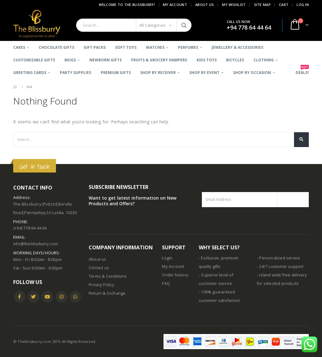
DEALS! (302, 70)
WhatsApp (75, 297)
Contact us (99, 267)
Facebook (19, 297)
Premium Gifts (116, 72)
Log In (303, 4)
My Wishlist (234, 4)
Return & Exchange (107, 293)
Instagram (61, 297)
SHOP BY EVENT (204, 72)
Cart (283, 4)
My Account (175, 4)
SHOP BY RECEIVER (158, 72)
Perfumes (188, 47)
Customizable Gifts (34, 60)
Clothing (263, 60)
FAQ (166, 283)
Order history (175, 275)
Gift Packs (95, 47)
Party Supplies (75, 72)
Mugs (70, 60)
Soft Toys (125, 47)
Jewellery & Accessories (237, 47)
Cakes (19, 47)
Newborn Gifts (105, 60)
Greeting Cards (29, 72)
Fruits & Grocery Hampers (159, 60)
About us (97, 259)
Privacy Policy (101, 284)
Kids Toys (207, 60)
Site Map (262, 4)
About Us (204, 4)
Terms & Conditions (108, 276)
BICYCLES (235, 60)
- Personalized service (278, 258)
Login (167, 258)
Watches (155, 47)
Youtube (47, 297)
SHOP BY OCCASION (252, 72)
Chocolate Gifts (56, 47)
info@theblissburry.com (36, 243)
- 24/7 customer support (280, 266)
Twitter (33, 297)
